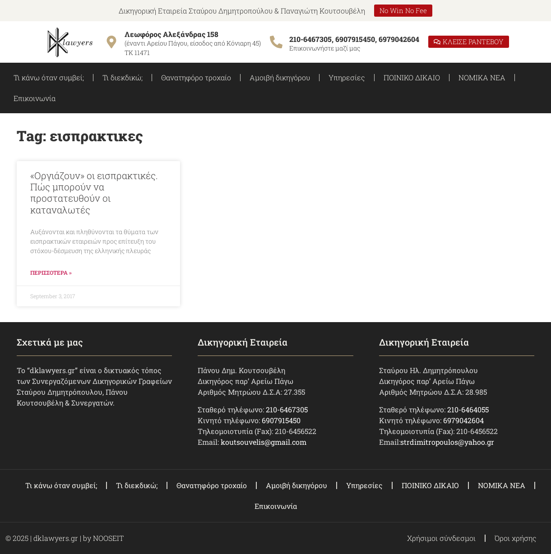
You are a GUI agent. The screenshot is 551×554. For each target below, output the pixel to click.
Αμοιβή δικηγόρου (280, 77)
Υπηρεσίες (347, 77)
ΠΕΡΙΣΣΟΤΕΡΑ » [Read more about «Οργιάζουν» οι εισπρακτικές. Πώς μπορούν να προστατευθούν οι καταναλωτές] (51, 272)
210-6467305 (287, 409)
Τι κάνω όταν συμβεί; (49, 77)
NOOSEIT (108, 538)
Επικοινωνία (35, 98)
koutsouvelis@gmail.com (263, 442)
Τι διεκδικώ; (122, 77)
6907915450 (281, 420)
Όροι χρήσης (516, 538)
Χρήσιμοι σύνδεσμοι (441, 538)
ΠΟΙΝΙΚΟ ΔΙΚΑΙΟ (412, 77)
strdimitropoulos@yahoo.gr (447, 442)
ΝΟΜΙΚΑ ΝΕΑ (481, 77)
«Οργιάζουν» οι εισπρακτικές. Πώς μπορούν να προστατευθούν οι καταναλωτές (94, 192)
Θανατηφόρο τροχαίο (196, 77)
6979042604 (463, 420)
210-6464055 (468, 409)
